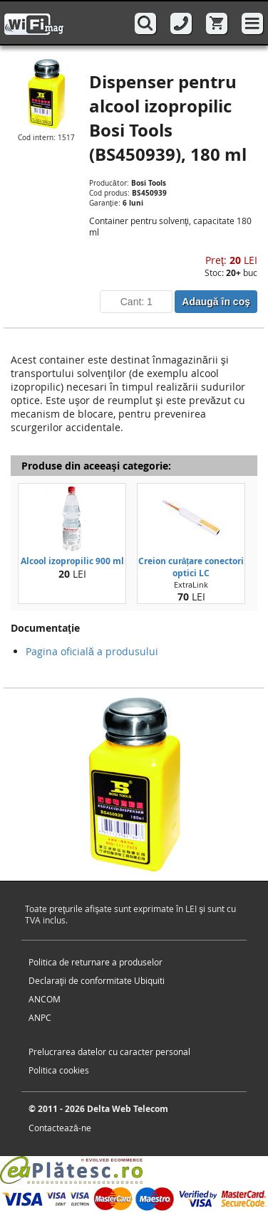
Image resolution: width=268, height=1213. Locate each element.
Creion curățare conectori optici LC (191, 567)
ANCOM (45, 999)
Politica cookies (59, 1070)
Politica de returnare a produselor (96, 962)
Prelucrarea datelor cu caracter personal (109, 1051)
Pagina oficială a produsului (92, 651)
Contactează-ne (60, 1127)
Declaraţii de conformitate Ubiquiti (97, 980)
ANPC (40, 1017)
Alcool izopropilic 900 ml (72, 561)
